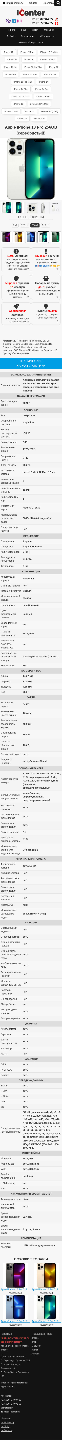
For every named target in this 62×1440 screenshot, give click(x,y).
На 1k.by (5, 1426)
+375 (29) (44, 19)
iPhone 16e (10, 74)
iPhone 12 (29, 111)
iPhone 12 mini (11, 111)
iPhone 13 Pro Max (39, 104)
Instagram (7, 1408)
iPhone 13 (18, 104)
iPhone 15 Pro (50, 74)
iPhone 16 (29, 59)
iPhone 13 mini (43, 96)
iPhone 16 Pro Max (33, 67)
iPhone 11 (22, 118)
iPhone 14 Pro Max (21, 96)
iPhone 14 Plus (21, 89)
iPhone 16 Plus (47, 59)
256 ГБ (35, 225)
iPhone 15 (53, 67)
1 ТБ (15, 225)
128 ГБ (24, 225)
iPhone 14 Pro (41, 89)
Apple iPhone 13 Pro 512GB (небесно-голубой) (26, 1321)
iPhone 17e (39, 118)
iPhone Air (12, 59)
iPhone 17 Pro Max (49, 52)
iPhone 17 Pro (26, 52)
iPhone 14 (43, 82)
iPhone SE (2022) (49, 111)
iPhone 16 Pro (10, 67)
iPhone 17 (8, 52)
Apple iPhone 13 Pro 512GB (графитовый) (23, 1289)
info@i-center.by (13, 3)
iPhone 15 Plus (29, 74)
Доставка (48, 3)
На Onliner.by (7, 1422)
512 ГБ (45, 225)
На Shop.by (6, 1430)
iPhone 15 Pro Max (23, 82)
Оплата (33, 3)
